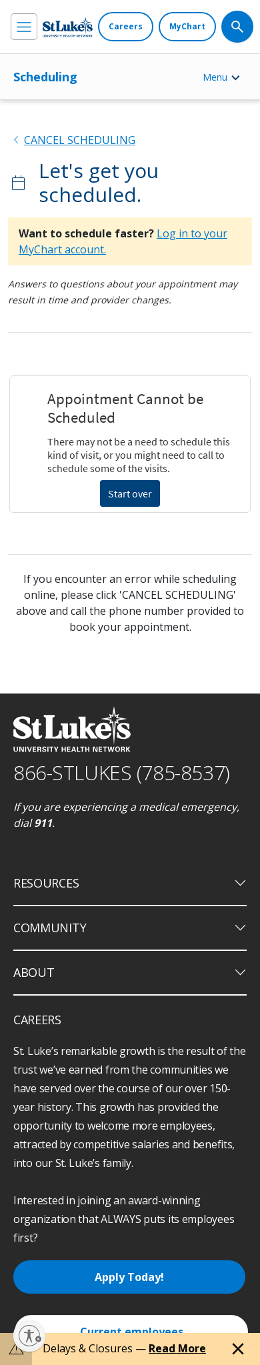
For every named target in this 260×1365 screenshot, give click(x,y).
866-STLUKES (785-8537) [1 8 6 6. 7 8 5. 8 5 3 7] (121, 772)
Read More (177, 1348)
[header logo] (68, 27)
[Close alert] (238, 1349)
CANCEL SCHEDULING (79, 140)
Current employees (131, 1331)
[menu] (24, 26)
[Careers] (125, 26)
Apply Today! (129, 1277)
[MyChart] (187, 26)
